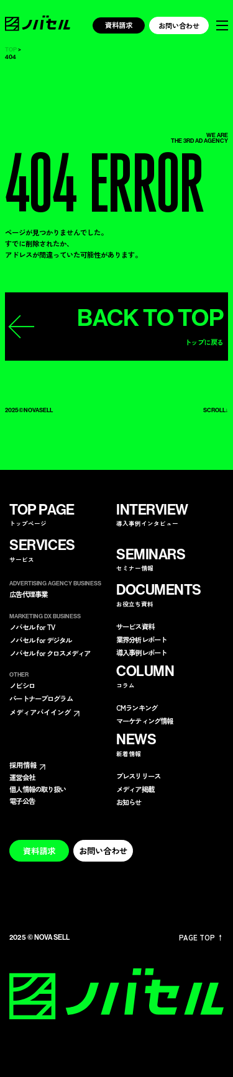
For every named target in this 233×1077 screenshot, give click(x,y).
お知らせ (129, 802)
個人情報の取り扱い (37, 789)
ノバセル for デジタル (40, 640)
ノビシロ (22, 685)
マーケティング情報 (144, 721)
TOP (11, 50)
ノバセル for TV (32, 627)
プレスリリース (138, 776)
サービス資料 (135, 626)
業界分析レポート (141, 639)
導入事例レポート (141, 652)
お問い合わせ (178, 25)
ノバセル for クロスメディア (49, 653)
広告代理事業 (28, 594)
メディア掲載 (135, 789)
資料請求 (118, 25)
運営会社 (22, 777)
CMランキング (136, 708)
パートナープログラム (40, 698)
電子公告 (22, 801)
